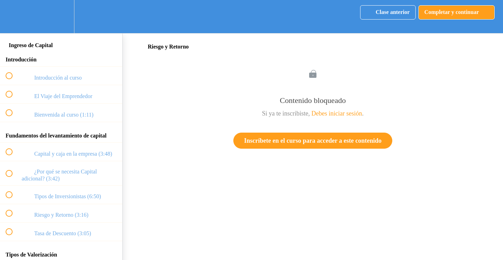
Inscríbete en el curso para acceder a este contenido (313, 140)
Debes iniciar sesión (337, 113)
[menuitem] (61, 16)
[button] (13, 16)
